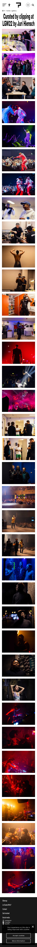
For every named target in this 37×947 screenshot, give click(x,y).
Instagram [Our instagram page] (6, 920)
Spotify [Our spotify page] (6, 924)
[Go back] (3, 11)
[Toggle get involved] (18, 913)
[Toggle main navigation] (4, 5)
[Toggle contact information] (18, 909)
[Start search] (32, 5)
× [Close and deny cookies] (32, 926)
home (8, 11)
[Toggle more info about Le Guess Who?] (18, 905)
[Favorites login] (28, 5)
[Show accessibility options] (9, 5)
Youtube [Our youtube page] (6, 922)
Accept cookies (18, 936)
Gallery (14, 11)
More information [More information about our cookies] (18, 941)
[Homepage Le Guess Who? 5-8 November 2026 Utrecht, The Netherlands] (18, 4)
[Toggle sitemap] (18, 901)
